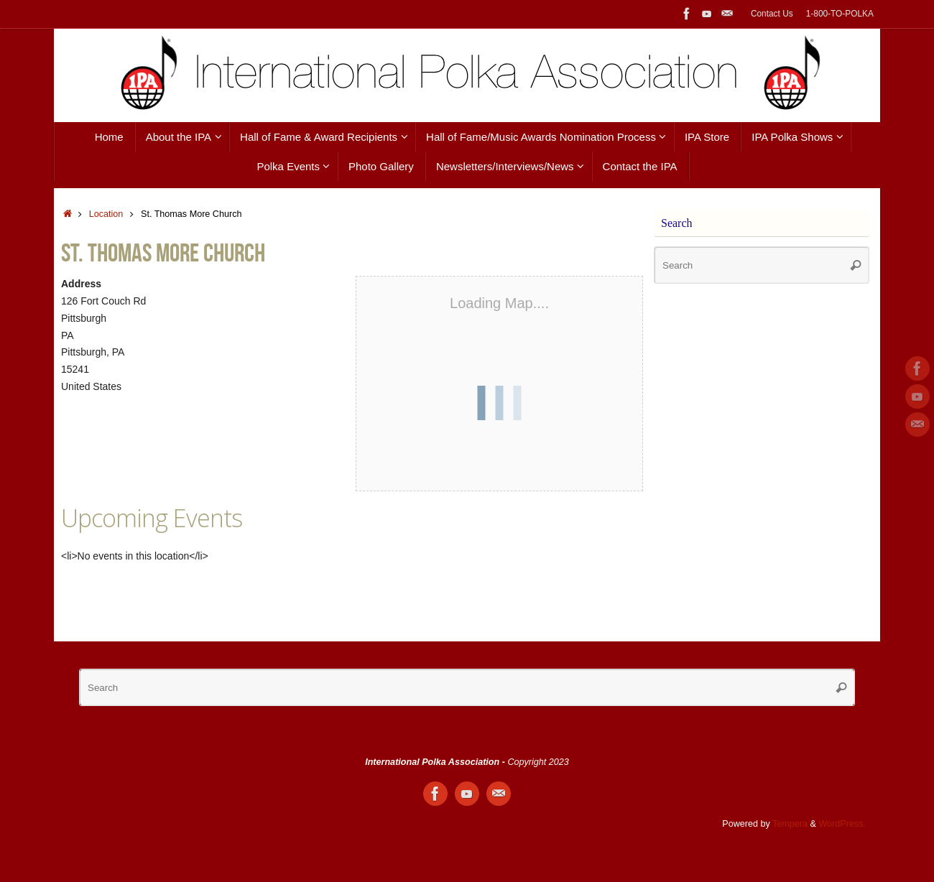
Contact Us (772, 14)
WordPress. (842, 824)
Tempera (790, 824)
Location (106, 214)
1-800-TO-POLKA (840, 14)
